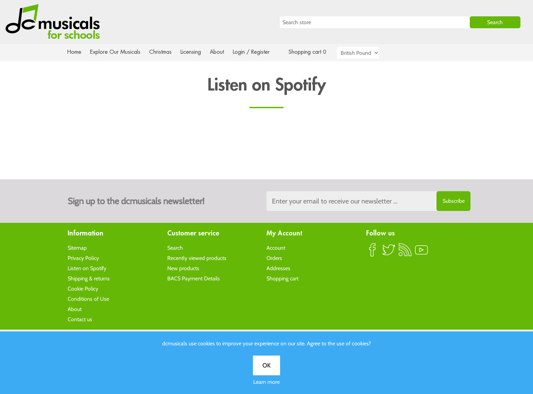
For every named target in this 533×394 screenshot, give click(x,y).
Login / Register (258, 52)
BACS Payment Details (193, 278)
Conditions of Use (88, 298)
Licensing (195, 52)
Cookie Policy (83, 288)
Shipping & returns (89, 278)
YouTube (421, 252)
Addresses (278, 268)
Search (175, 247)
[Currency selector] (366, 53)
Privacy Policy (83, 258)
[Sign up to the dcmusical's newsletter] (368, 201)
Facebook (372, 252)
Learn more (266, 382)
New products (183, 268)
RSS (405, 252)
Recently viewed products (196, 258)
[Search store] (375, 22)
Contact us (80, 319)
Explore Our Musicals (116, 52)
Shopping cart (282, 278)
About (223, 52)
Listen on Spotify (87, 268)
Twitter (388, 252)
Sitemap (77, 247)
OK (266, 365)
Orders (274, 258)
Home (74, 52)
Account (275, 247)
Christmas (163, 52)
